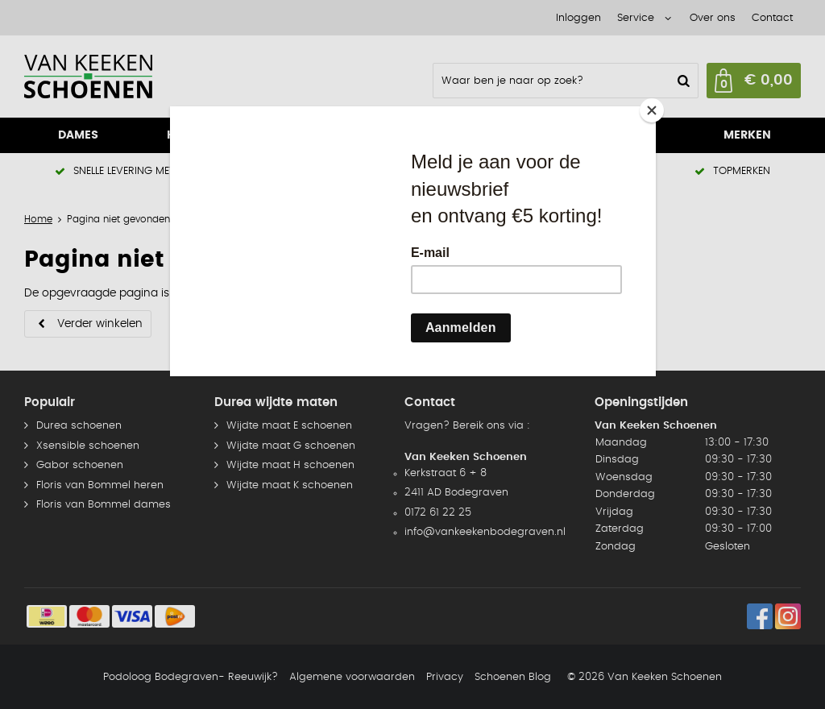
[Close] (652, 110)
